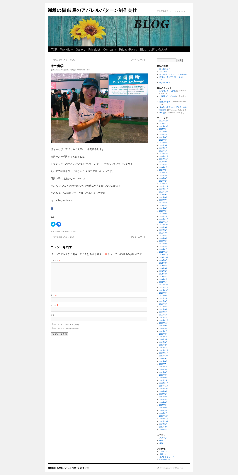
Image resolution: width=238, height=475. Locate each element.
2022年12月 (163, 219)
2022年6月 (163, 236)
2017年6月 (163, 399)
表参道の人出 (164, 83)
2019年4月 (163, 339)
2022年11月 (163, 222)
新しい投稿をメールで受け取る (66, 328)
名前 (54, 295)
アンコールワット (139, 60)
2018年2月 (163, 378)
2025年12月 (163, 121)
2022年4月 (163, 241)
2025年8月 (163, 132)
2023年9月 (163, 195)
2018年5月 (163, 369)
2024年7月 (163, 167)
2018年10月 (163, 356)
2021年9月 (163, 260)
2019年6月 (163, 334)
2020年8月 (163, 296)
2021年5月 (163, 271)
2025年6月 (163, 137)
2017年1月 (163, 413)
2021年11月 (163, 255)
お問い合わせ (158, 49)
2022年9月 (163, 227)
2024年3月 (163, 178)
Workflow (66, 49)
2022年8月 (163, 230)
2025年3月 (163, 145)
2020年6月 (163, 301)
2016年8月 (163, 427)
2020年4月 (163, 307)
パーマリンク (70, 231)
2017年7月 (163, 397)
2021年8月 (163, 263)
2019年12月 (163, 318)
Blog (143, 49)
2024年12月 (163, 154)
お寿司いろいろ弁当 (167, 91)
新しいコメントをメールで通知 (66, 324)
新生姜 (162, 113)
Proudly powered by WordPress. (171, 468)
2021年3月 (163, 277)
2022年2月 (163, 246)
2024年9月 (163, 162)
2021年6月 (163, 268)
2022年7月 (163, 233)
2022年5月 (163, 238)
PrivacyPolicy (128, 49)
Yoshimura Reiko (83, 70)
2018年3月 (163, 375)
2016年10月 (163, 421)
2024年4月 (163, 175)
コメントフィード (166, 457)
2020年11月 (163, 287)
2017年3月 (163, 408)
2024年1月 (163, 184)
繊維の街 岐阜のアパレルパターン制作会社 (92, 10)
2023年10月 (163, 192)
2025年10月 (163, 126)
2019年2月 (163, 345)
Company (109, 49)
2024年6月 (163, 170)
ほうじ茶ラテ (164, 69)
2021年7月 (163, 266)
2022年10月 (163, 225)
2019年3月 (163, 342)
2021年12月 (163, 252)
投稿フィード (164, 454)
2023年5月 (163, 205)
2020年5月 (163, 304)
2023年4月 (163, 208)
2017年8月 (163, 394)
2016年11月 (163, 419)
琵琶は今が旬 (164, 102)
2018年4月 (163, 372)
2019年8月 (163, 328)
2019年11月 (163, 320)
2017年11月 (163, 386)
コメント (55, 260)
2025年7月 (163, 134)
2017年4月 (163, 405)
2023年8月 (163, 197)
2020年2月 (163, 312)
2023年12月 (163, 186)
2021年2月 (163, 279)
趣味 (161, 443)
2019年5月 (163, 337)
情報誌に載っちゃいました (63, 60)
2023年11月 (163, 189)
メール (54, 305)
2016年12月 (163, 416)
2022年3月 (163, 244)
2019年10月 (163, 323)
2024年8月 (163, 164)
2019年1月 (163, 348)
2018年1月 (163, 380)
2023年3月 (163, 211)
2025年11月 (163, 124)
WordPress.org (164, 460)
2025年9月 (163, 129)
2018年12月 (163, 350)
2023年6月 (163, 203)
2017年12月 (163, 383)
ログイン (163, 451)
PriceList (94, 49)
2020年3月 (163, 309)
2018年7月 (163, 364)
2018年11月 (163, 353)
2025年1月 (163, 151)
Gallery (80, 49)
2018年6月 (163, 367)
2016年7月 (163, 430)
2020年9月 (163, 293)
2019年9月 (163, 326)
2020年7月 (163, 298)
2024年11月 (163, 156)
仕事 (63, 231)
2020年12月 (163, 285)
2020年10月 (163, 290)
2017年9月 (163, 391)
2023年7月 (163, 200)
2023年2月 (163, 214)
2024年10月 (163, 159)
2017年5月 (163, 402)
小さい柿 (163, 72)
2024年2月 (163, 181)
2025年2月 (163, 148)
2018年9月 (163, 359)
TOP (54, 49)
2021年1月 (163, 282)
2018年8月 (163, 361)
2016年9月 (163, 424)
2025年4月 (163, 143)
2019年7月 (163, 331)
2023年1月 (163, 216)
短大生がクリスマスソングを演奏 (173, 74)
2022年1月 (163, 249)
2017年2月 (163, 410)
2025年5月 (163, 140)
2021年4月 (163, 274)
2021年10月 (163, 257)
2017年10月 (163, 389)
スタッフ (163, 438)
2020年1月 (163, 315)
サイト (53, 315)
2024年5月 (163, 173)
